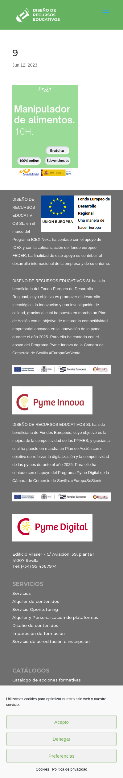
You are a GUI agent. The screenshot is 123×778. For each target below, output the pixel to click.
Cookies (42, 769)
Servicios (21, 593)
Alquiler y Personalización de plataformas (55, 617)
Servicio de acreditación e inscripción (51, 641)
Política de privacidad (69, 769)
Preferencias (61, 756)
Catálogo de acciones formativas (46, 679)
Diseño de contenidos (35, 625)
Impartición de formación (38, 633)
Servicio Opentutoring (35, 609)
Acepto (61, 722)
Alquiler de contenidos (35, 601)
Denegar (62, 739)
